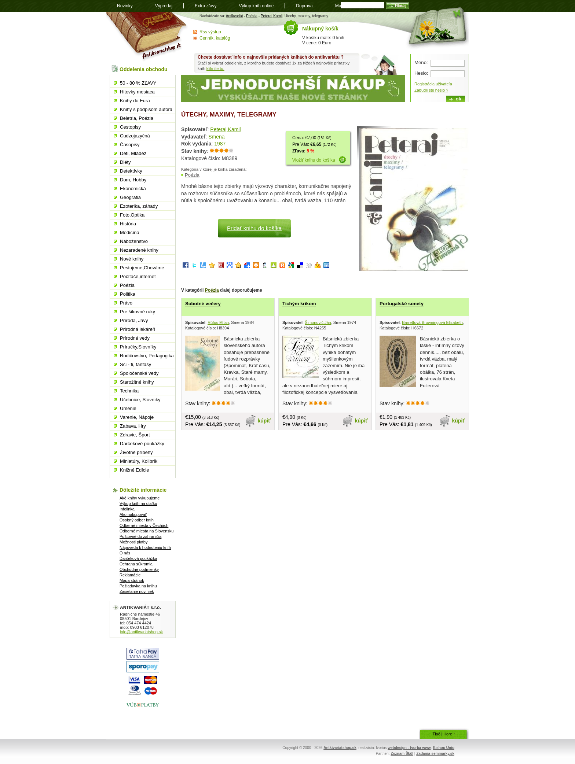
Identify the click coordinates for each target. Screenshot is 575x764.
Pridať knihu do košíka (254, 228)
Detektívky (131, 171)
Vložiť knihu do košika (313, 160)
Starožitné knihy (137, 382)
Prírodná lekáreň (137, 329)
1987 (220, 144)
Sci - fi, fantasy (135, 364)
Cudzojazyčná (135, 136)
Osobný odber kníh (137, 520)
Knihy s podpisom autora (146, 109)
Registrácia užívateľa (433, 84)
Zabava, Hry (133, 426)
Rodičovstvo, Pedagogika (147, 355)
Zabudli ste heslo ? (431, 90)
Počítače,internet (138, 276)
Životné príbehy (136, 452)
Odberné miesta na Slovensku (146, 531)
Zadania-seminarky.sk (435, 754)
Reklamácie (130, 575)
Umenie (128, 408)
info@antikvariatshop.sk (141, 632)
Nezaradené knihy (139, 250)
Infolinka (127, 509)
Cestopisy (130, 127)
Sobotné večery (203, 303)
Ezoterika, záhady (139, 206)
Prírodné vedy (135, 338)
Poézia (251, 16)
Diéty (125, 162)
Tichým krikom (299, 303)
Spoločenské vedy (139, 373)
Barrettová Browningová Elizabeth (432, 322)
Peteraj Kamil (271, 16)
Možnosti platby (133, 542)
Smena (216, 137)
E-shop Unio (443, 748)
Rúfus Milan (218, 322)
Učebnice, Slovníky (140, 399)
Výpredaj (163, 5)
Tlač (436, 734)
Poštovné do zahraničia (140, 536)
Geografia (130, 197)
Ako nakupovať (133, 514)
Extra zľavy (206, 5)
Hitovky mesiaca (137, 92)
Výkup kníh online (256, 5)
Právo (126, 303)
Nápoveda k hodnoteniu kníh (145, 547)
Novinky (125, 5)
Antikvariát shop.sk (147, 37)
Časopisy (129, 144)
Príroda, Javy (134, 320)
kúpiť (264, 421)
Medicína (129, 232)
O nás (125, 553)
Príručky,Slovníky (138, 347)
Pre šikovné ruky (137, 311)
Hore (447, 734)
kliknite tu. (215, 68)
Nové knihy (131, 259)
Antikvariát (234, 16)
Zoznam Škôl (402, 754)
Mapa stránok (132, 580)
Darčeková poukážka (138, 558)
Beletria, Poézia (136, 118)
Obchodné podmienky (139, 569)
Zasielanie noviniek (137, 591)
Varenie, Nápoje (137, 417)
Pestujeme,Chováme (142, 267)
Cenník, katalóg (214, 38)
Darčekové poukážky (142, 443)
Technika (129, 391)
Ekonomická (133, 188)
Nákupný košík (320, 29)
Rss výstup (210, 31)
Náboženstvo (134, 241)
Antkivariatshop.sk (339, 748)
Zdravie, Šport (135, 435)
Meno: (421, 62)
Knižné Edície (134, 470)
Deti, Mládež (133, 153)
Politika (127, 294)
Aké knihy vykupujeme (140, 498)
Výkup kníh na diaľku (138, 503)
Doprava (304, 5)
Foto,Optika (132, 215)
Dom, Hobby (133, 179)
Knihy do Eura (135, 100)
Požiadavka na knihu (138, 586)
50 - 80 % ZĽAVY (138, 83)
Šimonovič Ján (318, 322)
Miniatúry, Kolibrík (138, 461)
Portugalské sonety (402, 303)
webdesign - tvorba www (409, 748)
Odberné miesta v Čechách (144, 525)
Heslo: (421, 73)
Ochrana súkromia (136, 564)
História (128, 223)
